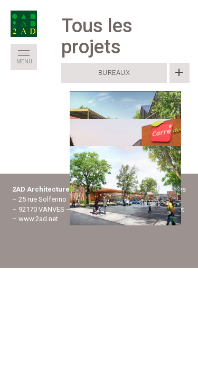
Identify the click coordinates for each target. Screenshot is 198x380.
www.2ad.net (38, 219)
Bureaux (114, 73)
